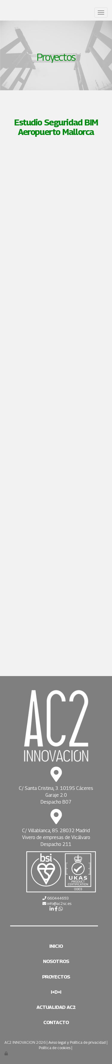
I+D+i (56, 992)
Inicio (56, 946)
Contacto (56, 1022)
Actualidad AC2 (56, 1007)
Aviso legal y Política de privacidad (77, 1042)
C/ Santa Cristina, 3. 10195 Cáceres (56, 788)
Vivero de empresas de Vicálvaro (56, 837)
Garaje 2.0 (56, 795)
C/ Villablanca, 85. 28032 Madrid (56, 830)
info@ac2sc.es (59, 903)
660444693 (57, 898)
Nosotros (56, 961)
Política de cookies (54, 1048)
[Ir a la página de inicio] (3, 12)
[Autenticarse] (6, 1053)
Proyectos (56, 977)
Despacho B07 (56, 802)
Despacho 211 (56, 844)
